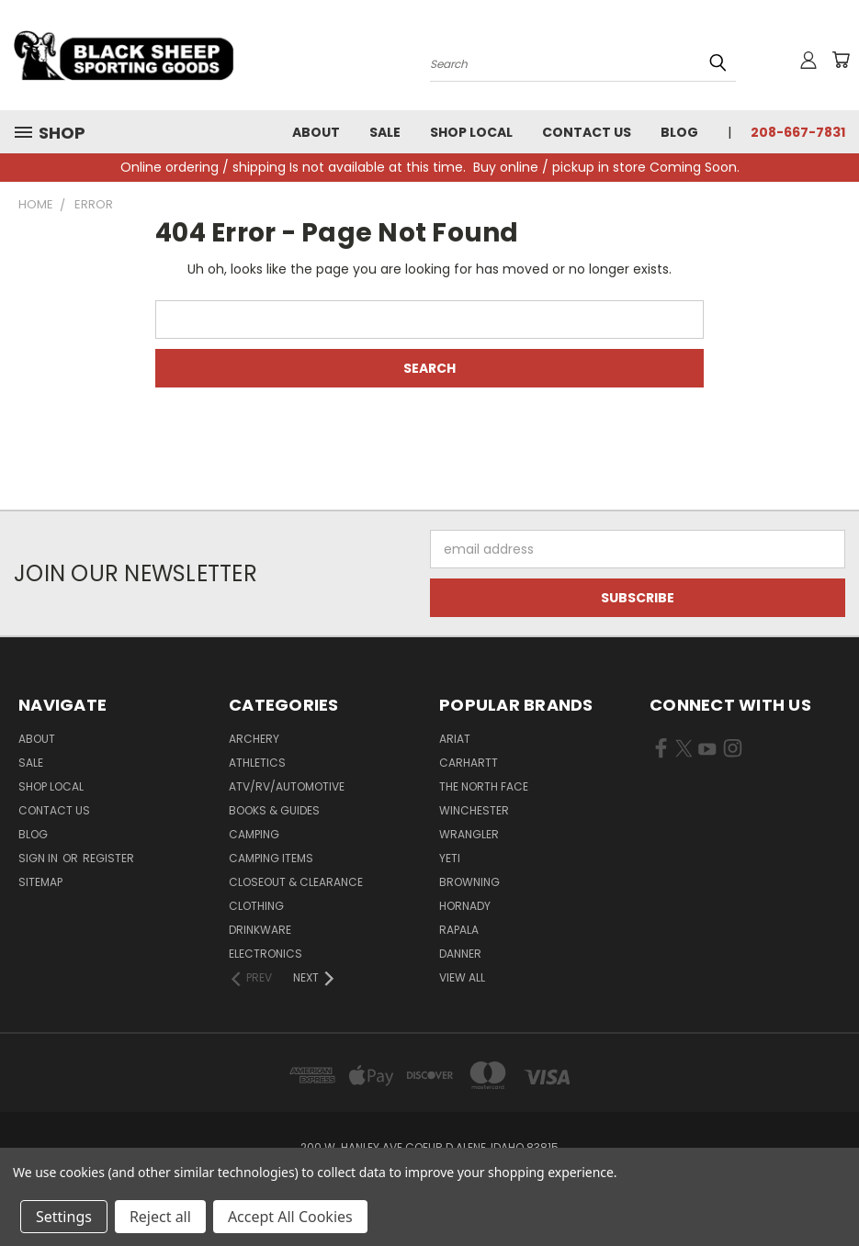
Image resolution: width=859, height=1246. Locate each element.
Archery (254, 738)
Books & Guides (274, 810)
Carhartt (468, 762)
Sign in (39, 858)
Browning (469, 882)
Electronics (265, 953)
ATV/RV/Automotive (287, 786)
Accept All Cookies (290, 1217)
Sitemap (40, 882)
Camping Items (271, 858)
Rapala (459, 929)
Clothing (256, 906)
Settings (64, 1217)
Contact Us (586, 132)
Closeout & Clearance (296, 882)
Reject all (160, 1217)
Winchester (474, 810)
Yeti (449, 858)
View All (462, 977)
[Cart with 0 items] (840, 60)
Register (108, 858)
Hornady (465, 906)
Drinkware (260, 929)
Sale (385, 132)
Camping (254, 834)
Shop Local (471, 132)
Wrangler (469, 834)
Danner (460, 953)
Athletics (257, 762)
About (316, 132)
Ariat (454, 738)
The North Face (483, 786)
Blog (679, 132)
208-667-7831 (798, 132)
